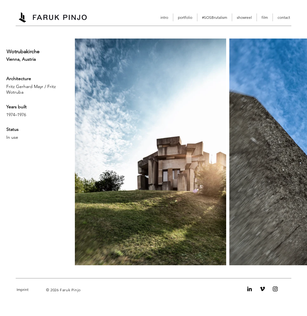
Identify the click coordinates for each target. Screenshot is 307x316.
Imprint (23, 289)
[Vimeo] (262, 289)
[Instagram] (275, 289)
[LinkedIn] (249, 289)
